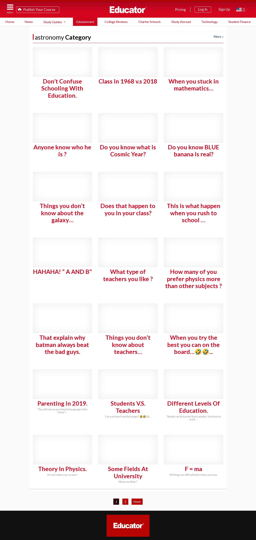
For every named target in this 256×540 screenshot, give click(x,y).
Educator (127, 10)
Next (137, 463)
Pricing (180, 9)
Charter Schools (149, 22)
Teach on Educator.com (82, 508)
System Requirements (172, 508)
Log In (202, 9)
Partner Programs (122, 515)
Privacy (235, 535)
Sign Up (224, 9)
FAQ (140, 508)
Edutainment (85, 22)
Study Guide (117, 508)
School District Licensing (79, 515)
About (246, 535)
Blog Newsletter (159, 515)
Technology (209, 22)
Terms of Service (220, 535)
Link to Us (130, 521)
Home (9, 22)
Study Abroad (181, 22)
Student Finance (239, 22)
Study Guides (52, 22)
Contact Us (191, 515)
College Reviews (116, 22)
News (29, 22)
